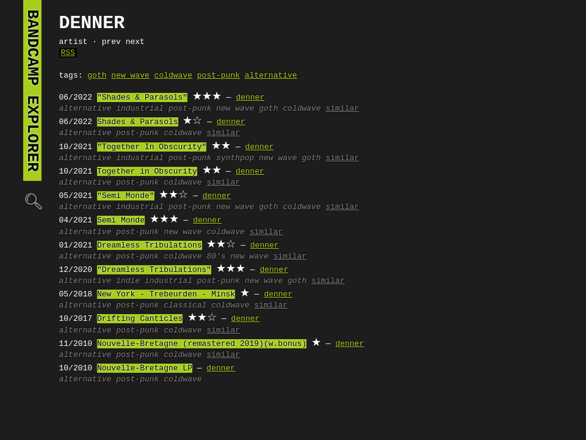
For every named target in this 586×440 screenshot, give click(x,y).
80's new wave (237, 256)
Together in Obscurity (147, 171)
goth (96, 75)
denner (250, 97)
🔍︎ (32, 201)
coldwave (173, 75)
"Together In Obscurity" (151, 147)
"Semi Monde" (125, 196)
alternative (271, 75)
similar (342, 108)
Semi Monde (121, 220)
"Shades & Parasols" (142, 97)
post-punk (218, 75)
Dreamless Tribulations (149, 245)
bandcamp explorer (32, 90)
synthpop (235, 158)
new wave (130, 75)
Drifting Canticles (140, 319)
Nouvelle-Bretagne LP (144, 368)
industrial (140, 108)
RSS (68, 53)
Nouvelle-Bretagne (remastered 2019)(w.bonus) (201, 344)
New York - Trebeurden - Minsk (166, 294)
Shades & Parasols (137, 122)
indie (128, 281)
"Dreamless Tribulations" (154, 270)
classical (185, 305)
